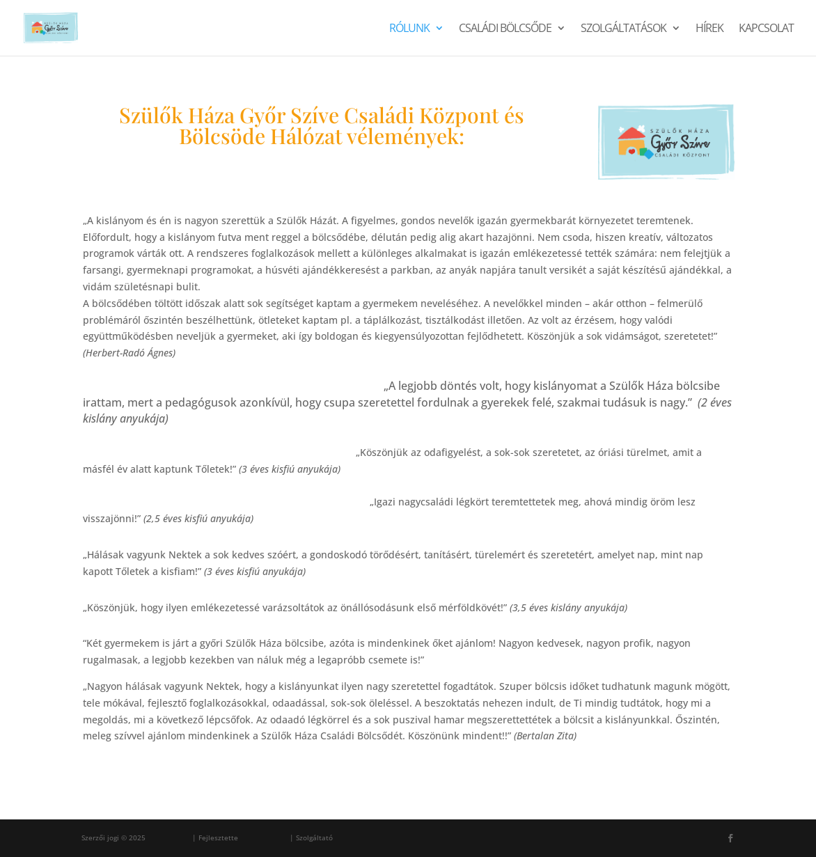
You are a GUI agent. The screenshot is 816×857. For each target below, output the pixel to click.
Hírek (709, 29)
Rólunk (409, 29)
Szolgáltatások (623, 29)
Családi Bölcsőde (505, 29)
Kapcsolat (766, 29)
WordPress (353, 837)
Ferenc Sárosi (264, 837)
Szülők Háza (169, 837)
